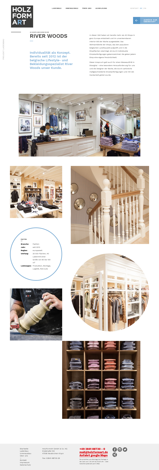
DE (141, 8)
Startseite (24, 449)
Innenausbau (72, 8)
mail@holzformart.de (94, 452)
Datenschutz (25, 465)
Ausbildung (101, 8)
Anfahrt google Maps (94, 455)
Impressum (24, 463)
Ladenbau (57, 8)
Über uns (86, 8)
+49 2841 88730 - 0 (92, 449)
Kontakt (134, 8)
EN (145, 8)
